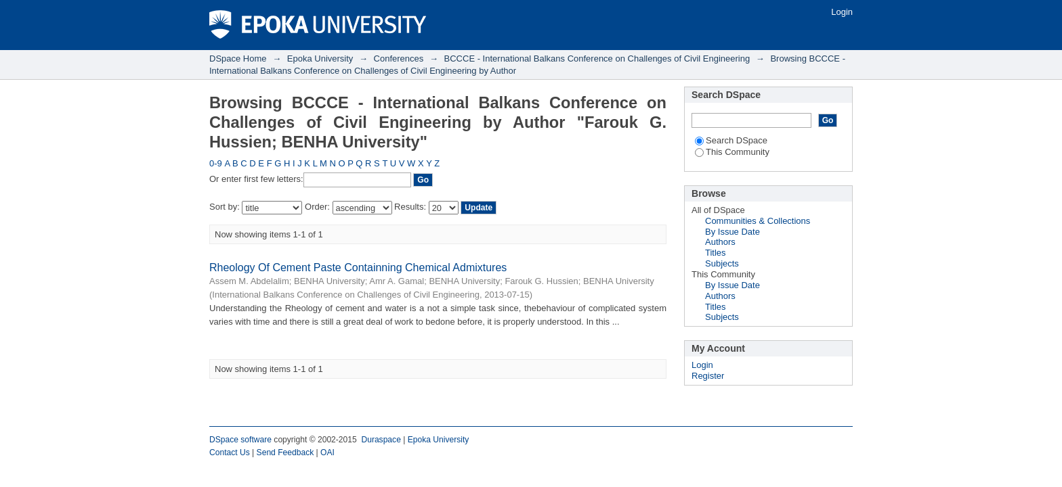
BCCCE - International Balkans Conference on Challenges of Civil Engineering (597, 58)
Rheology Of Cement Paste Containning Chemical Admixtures (358, 267)
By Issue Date (732, 232)
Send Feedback (285, 452)
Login (842, 12)
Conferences (399, 58)
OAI (327, 452)
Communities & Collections (757, 221)
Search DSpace (731, 140)
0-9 (215, 163)
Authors (720, 242)
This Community (732, 152)
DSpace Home (238, 58)
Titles (715, 253)
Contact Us (229, 452)
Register (708, 376)
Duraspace (380, 439)
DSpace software (240, 439)
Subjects (722, 263)
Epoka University (320, 58)
